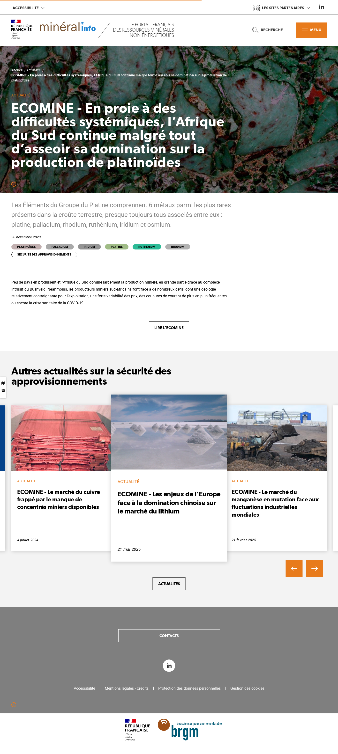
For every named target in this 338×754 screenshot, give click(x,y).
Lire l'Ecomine (169, 327)
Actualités (169, 583)
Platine (117, 247)
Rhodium (177, 247)
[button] (294, 568)
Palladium (60, 247)
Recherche (267, 30)
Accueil (17, 70)
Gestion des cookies (247, 688)
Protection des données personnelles (189, 688)
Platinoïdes (26, 247)
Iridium (89, 247)
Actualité (33, 70)
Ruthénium (146, 247)
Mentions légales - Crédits (127, 688)
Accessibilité (29, 8)
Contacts (169, 635)
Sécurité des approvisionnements (44, 254)
